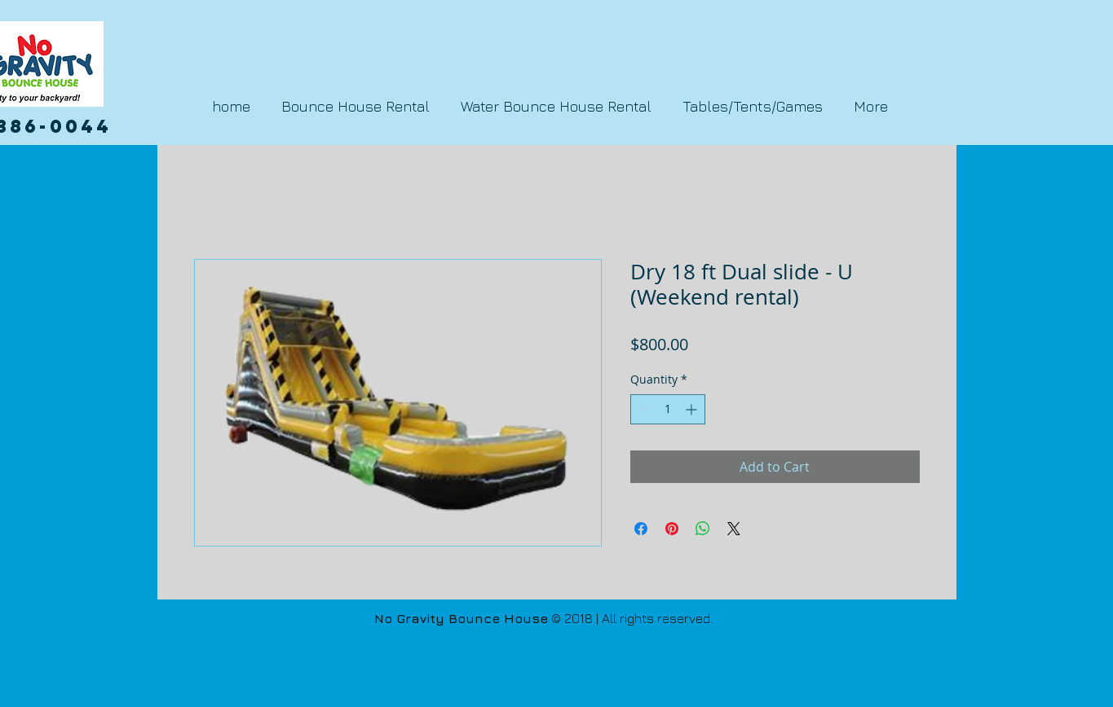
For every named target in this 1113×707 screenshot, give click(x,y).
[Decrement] (643, 409)
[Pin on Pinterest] (672, 528)
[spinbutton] (667, 409)
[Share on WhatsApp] (703, 528)
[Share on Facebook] (641, 528)
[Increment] (692, 409)
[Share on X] (734, 528)
